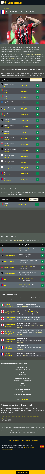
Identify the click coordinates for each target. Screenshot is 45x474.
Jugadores (5, 8)
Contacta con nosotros (30, 441)
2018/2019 (24, 126)
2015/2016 (24, 144)
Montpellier (7, 175)
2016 (24, 132)
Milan (5, 92)
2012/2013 (24, 168)
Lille (5, 86)
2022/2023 (24, 97)
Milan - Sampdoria (25, 249)
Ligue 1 (6, 280)
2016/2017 (24, 138)
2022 (24, 103)
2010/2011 (24, 180)
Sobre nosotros (14, 441)
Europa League (9, 262)
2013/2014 (24, 162)
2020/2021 (24, 121)
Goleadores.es (14, 2)
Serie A (6, 250)
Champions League (10, 256)
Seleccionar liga (22, 472)
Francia (6, 104)
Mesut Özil (31, 312)
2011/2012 (24, 174)
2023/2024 (24, 91)
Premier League (9, 268)
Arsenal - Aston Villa (26, 267)
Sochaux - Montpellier (26, 279)
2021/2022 (24, 115)
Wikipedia (25, 400)
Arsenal (6, 139)
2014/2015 (24, 156)
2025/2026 (24, 85)
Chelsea (6, 122)
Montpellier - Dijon (25, 285)
